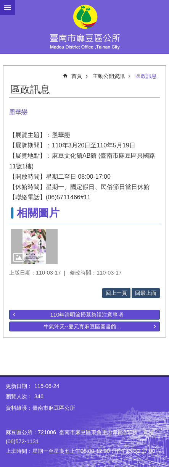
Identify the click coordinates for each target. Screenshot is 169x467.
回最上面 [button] (145, 293)
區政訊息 (146, 76)
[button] (34, 246)
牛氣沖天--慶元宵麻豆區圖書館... (82, 326)
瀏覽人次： (19, 396)
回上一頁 (116, 293)
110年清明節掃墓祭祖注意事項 (86, 315)
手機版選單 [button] (7, 7)
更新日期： (19, 386)
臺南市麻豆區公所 (84, 26)
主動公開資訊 (109, 76)
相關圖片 (38, 213)
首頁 (76, 76)
